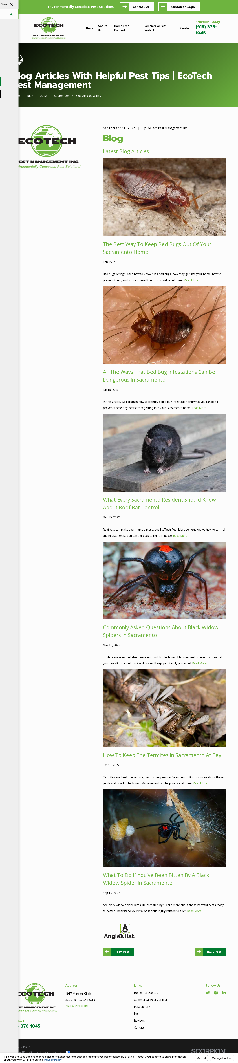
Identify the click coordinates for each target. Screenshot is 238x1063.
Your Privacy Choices (56, 1052)
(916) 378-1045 (206, 30)
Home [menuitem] (90, 28)
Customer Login (183, 7)
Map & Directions (76, 1006)
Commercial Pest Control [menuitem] (155, 28)
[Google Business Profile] (208, 993)
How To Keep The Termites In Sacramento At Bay (162, 755)
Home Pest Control (146, 993)
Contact (139, 1028)
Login (137, 1013)
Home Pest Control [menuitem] (121, 28)
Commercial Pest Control (150, 1000)
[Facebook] (216, 993)
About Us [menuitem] (102, 28)
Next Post (214, 952)
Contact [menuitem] (186, 28)
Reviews (139, 1020)
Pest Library (142, 1007)
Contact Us (141, 7)
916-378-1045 (26, 1026)
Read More (191, 280)
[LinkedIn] (224, 993)
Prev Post (122, 952)
